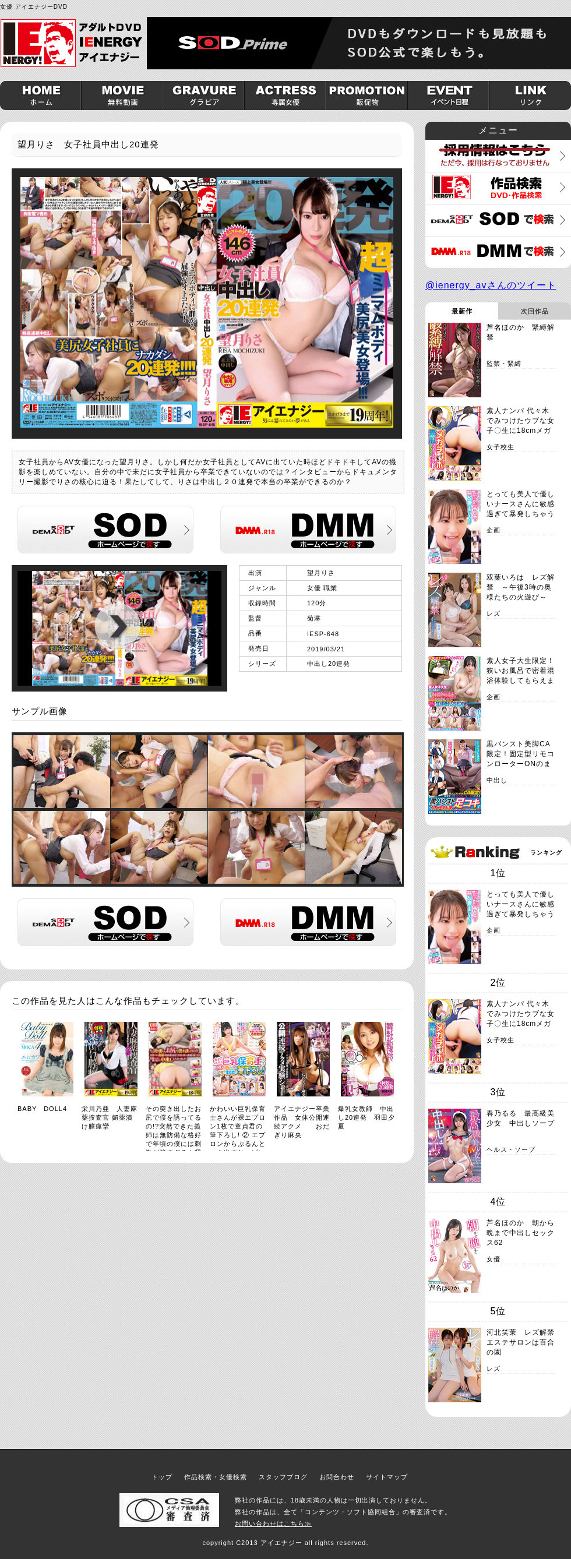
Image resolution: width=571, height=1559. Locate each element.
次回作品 (535, 311)
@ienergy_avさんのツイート (490, 285)
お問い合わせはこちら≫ (273, 1523)
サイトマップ (387, 1476)
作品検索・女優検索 (215, 1476)
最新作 (462, 311)
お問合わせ (336, 1476)
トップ (161, 1476)
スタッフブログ (283, 1476)
